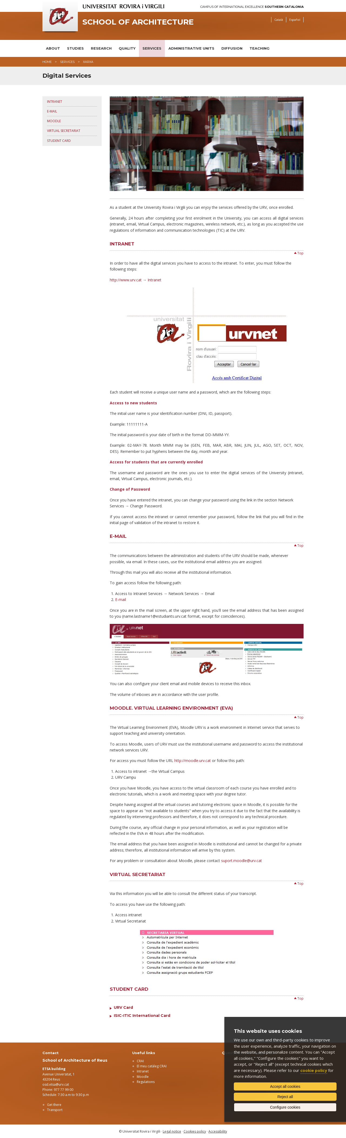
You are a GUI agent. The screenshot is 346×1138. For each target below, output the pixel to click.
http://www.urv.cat (126, 279)
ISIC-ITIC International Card (142, 1015)
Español (294, 20)
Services (151, 48)
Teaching (259, 48)
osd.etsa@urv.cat (55, 1084)
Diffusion (231, 48)
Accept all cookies (285, 1086)
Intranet (54, 101)
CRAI (140, 1061)
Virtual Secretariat (63, 130)
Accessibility (217, 1131)
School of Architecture (138, 22)
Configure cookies (285, 1107)
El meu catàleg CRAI (152, 1066)
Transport (54, 1110)
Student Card (59, 140)
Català (278, 20)
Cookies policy (195, 1131)
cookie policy (313, 1070)
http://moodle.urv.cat (192, 760)
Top (300, 253)
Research (101, 48)
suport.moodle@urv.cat (241, 860)
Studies (75, 48)
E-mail (52, 111)
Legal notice (172, 1131)
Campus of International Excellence (252, 6)
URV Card (123, 1007)
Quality (127, 48)
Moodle (54, 121)
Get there (54, 1104)
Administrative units (191, 48)
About (53, 48)
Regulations (146, 1081)
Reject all (285, 1097)
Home (47, 62)
